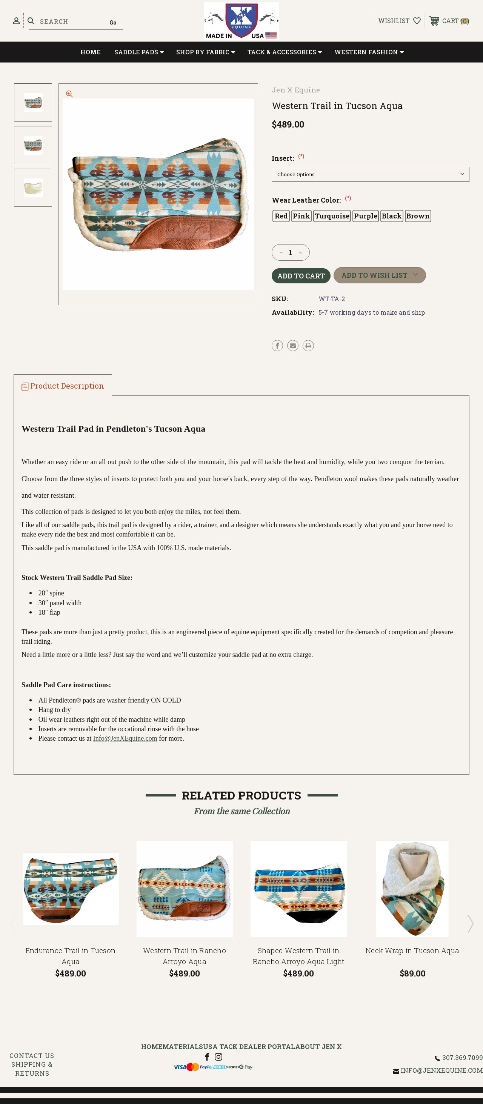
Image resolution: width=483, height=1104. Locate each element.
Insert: (288, 158)
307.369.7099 (462, 1057)
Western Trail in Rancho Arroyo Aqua (184, 956)
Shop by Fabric (205, 52)
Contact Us (31, 1055)
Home (90, 52)
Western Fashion (369, 52)
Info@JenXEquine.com (125, 738)
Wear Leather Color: (311, 200)
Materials (182, 1046)
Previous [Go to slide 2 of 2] (13, 923)
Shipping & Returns (31, 1069)
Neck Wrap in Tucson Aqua (412, 950)
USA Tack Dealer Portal (249, 1046)
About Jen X (318, 1046)
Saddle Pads (139, 52)
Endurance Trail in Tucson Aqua (70, 956)
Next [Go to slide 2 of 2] (470, 923)
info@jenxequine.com (442, 1070)
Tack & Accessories (285, 52)
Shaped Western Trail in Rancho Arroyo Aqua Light (299, 956)
